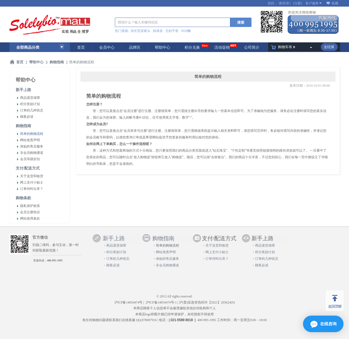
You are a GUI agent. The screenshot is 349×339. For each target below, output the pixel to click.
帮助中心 (162, 47)
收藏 (335, 3)
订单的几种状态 (31, 110)
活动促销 (222, 47)
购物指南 (23, 126)
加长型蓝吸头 (140, 31)
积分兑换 (192, 47)
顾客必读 (26, 117)
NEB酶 (186, 31)
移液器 (158, 31)
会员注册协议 (30, 212)
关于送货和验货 (31, 176)
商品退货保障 (30, 98)
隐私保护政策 (30, 206)
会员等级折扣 (30, 159)
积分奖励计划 (30, 104)
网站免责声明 (30, 140)
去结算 (329, 47)
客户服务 (312, 3)
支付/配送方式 (28, 168)
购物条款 (23, 198)
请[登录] (284, 3)
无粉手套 (171, 31)
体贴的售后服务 (31, 146)
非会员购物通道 (31, 153)
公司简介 (251, 47)
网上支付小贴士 (31, 182)
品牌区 (134, 47)
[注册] (297, 3)
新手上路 (23, 90)
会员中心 (107, 47)
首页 (81, 47)
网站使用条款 (30, 218)
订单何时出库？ (31, 189)
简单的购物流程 (31, 134)
